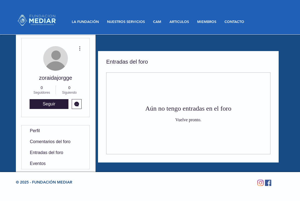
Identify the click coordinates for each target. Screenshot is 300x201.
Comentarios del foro (50, 141)
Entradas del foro (46, 152)
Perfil (35, 130)
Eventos (38, 163)
